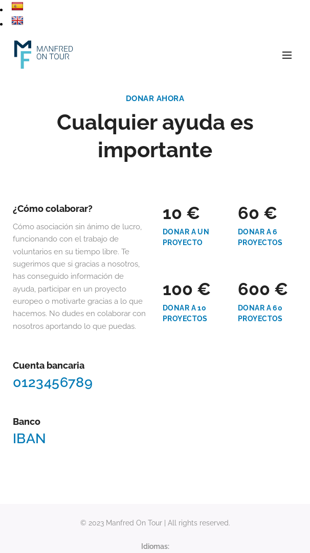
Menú (287, 55)
